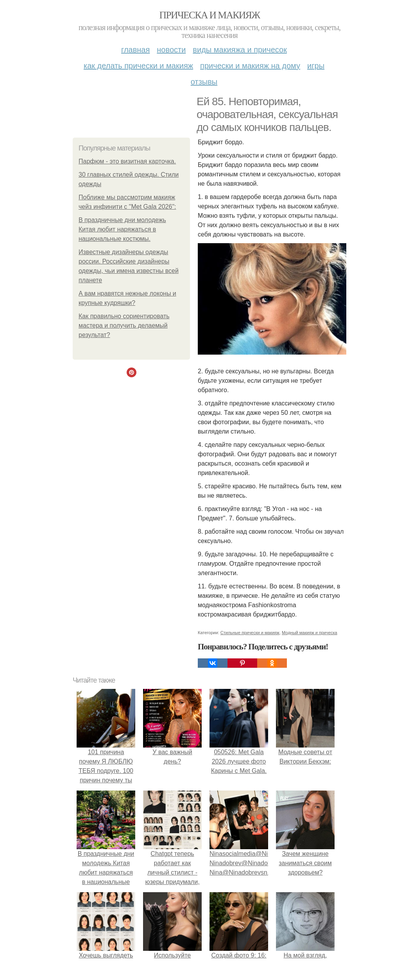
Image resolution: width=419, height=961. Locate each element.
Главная (135, 49)
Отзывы (204, 81)
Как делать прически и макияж (138, 65)
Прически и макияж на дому (250, 65)
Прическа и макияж (209, 15)
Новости (171, 49)
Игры (315, 65)
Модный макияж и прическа (309, 632)
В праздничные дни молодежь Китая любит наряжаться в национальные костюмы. (122, 229)
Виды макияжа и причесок (240, 49)
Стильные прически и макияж (249, 632)
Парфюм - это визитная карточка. (127, 161)
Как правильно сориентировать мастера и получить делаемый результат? (124, 325)
